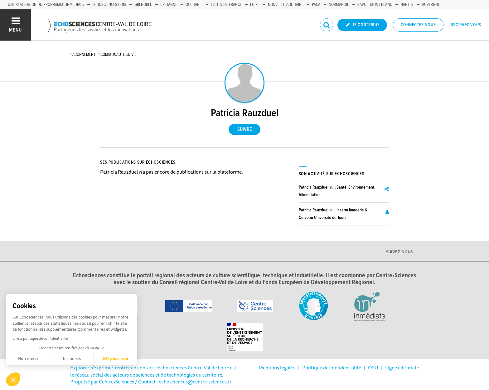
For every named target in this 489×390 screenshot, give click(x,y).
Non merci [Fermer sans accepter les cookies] (28, 358)
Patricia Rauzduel (313, 187)
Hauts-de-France (226, 4)
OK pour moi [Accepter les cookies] (115, 358)
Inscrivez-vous (465, 25)
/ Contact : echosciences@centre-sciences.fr (182, 382)
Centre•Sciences (116, 382)
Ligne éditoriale (402, 367)
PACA (316, 4)
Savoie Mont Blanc (374, 4)
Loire (254, 4)
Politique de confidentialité (331, 367)
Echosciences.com (109, 4)
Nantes (407, 4)
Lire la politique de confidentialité (40, 338)
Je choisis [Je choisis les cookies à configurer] (72, 358)
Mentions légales (277, 367)
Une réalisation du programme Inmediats (46, 4)
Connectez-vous (418, 25)
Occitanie (194, 4)
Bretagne (168, 4)
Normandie (339, 4)
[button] (13, 379)
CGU (373, 367)
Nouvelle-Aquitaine (285, 4)
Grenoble (143, 4)
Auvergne (431, 4)
